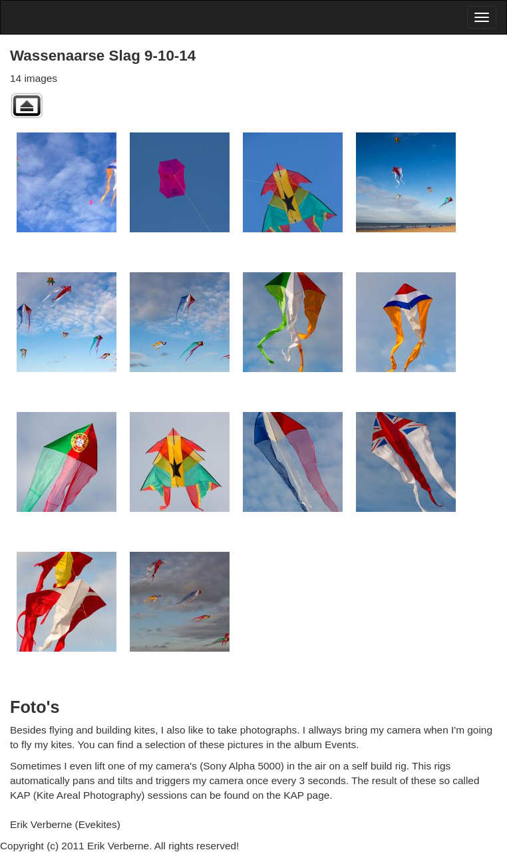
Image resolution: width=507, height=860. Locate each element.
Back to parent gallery (26, 105)
